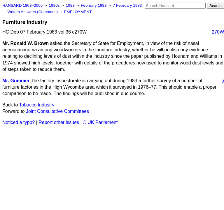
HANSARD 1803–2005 (22, 5)
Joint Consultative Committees (57, 111)
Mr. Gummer (15, 80)
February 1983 (94, 5)
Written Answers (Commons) (33, 12)
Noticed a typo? (18, 122)
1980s (55, 5)
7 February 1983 (127, 5)
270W (218, 31)
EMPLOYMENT (78, 12)
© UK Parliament (100, 122)
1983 (71, 5)
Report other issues (58, 122)
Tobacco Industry (37, 104)
